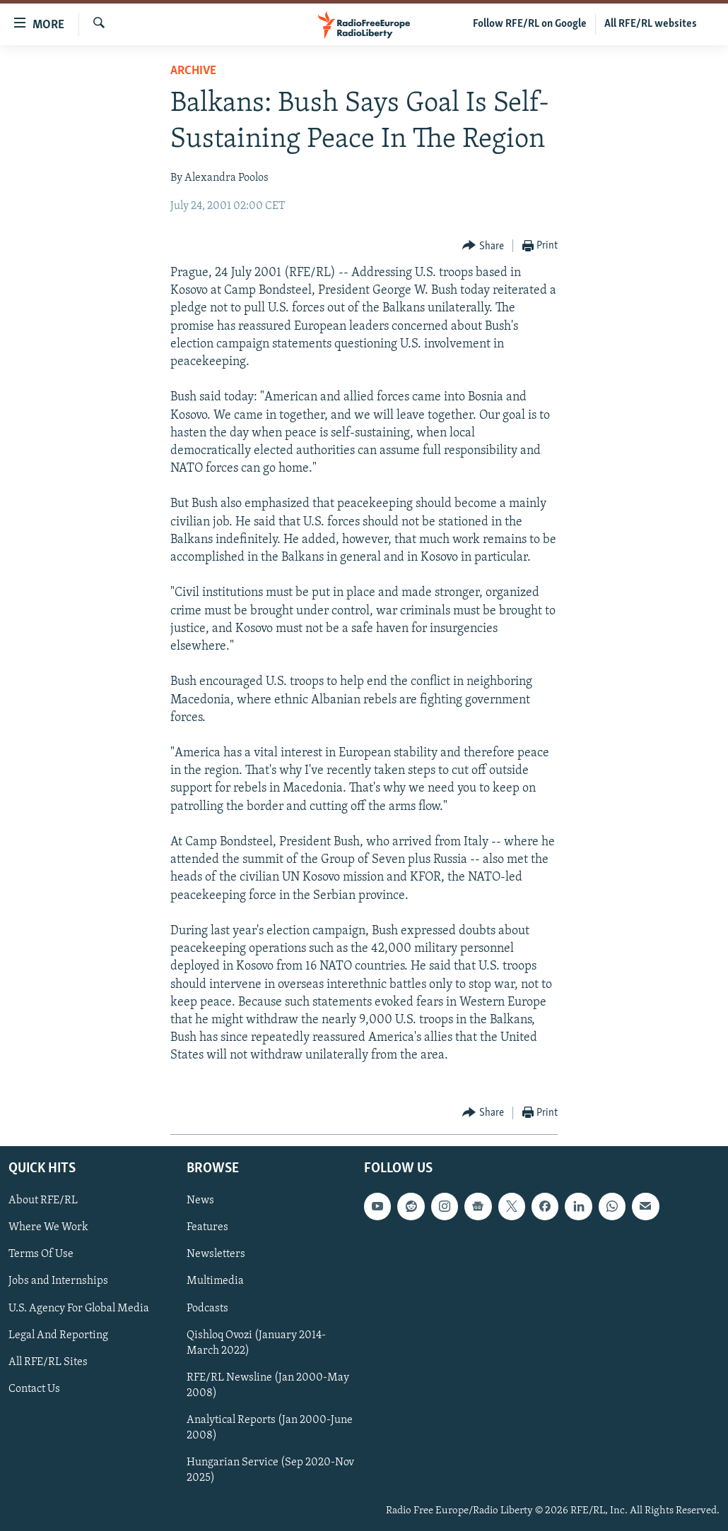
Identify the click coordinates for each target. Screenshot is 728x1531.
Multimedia (215, 1281)
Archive (193, 71)
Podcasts (207, 1307)
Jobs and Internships (58, 1281)
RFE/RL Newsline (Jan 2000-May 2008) (268, 1384)
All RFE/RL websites (650, 24)
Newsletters (216, 1254)
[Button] (483, 246)
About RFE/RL (43, 1200)
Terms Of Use (41, 1254)
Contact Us (34, 1388)
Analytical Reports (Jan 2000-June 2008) (270, 1427)
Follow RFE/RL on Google (530, 24)
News (200, 1200)
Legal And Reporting (58, 1334)
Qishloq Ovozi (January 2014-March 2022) (256, 1342)
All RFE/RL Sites (48, 1361)
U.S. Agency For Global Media (78, 1307)
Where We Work (48, 1227)
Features (207, 1227)
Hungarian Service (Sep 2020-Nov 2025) (270, 1470)
